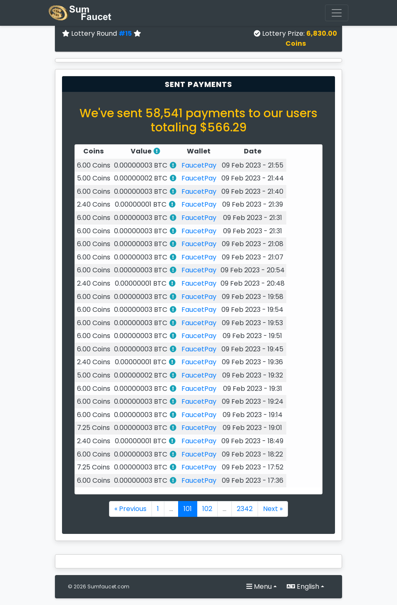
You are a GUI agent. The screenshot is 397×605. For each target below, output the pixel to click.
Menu (259, 586)
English (303, 586)
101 (188, 509)
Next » (273, 509)
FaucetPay (198, 165)
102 (207, 509)
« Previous (130, 509)
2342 (245, 509)
